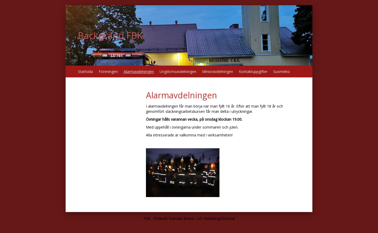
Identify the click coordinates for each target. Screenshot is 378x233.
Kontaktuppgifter (253, 71)
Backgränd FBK (110, 35)
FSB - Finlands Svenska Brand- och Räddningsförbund (189, 218)
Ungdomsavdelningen (178, 71)
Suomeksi (281, 71)
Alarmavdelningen (139, 71)
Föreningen (108, 71)
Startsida (85, 71)
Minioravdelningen (217, 71)
